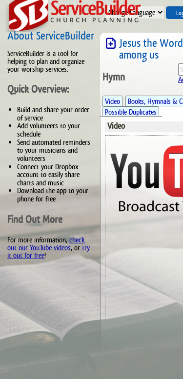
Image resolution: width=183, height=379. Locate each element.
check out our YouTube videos (45, 243)
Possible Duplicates (131, 112)
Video (112, 101)
